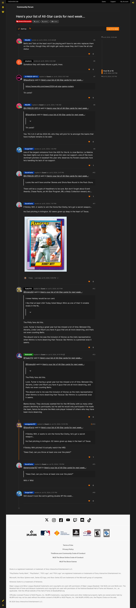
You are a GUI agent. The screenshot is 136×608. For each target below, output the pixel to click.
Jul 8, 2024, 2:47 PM (56, 172)
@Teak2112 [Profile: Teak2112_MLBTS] (28, 358)
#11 (94, 203)
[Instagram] (54, 520)
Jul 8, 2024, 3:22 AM (48, 61)
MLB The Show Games (68, 562)
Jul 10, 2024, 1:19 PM (56, 464)
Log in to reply (112, 29)
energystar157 (30, 424)
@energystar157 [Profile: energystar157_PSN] (30, 467)
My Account (124, 1)
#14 (94, 424)
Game (104, 1)
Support (113, 1)
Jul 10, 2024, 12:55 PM (60, 424)
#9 (94, 149)
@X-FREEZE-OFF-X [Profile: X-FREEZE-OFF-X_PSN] (32, 108)
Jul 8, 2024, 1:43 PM (49, 149)
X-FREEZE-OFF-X (31, 76)
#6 (94, 61)
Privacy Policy (68, 549)
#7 (94, 76)
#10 (94, 172)
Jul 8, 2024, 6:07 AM (61, 76)
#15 (94, 464)
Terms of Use (68, 545)
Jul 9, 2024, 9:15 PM (55, 354)
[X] (47, 520)
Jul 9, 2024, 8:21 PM (55, 289)
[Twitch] (75, 520)
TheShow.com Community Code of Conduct (68, 553)
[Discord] (82, 520)
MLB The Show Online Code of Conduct (68, 557)
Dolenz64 (28, 354)
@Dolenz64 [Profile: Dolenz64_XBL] (29, 292)
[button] (3, 601)
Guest (49, 76)
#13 (94, 354)
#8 (94, 105)
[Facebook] (61, 520)
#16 (94, 492)
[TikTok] (89, 520)
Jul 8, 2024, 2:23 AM (46, 40)
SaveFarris (29, 172)
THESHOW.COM (13, 1)
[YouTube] (68, 520)
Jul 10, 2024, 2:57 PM (49, 492)
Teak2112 (28, 289)
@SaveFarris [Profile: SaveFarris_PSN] (29, 80)
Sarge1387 (29, 149)
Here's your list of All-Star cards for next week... (62, 80)
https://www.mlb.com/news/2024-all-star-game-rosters (50, 86)
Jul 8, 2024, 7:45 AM (53, 105)
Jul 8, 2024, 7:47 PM (49, 203)
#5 (94, 40)
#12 (94, 289)
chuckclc (28, 61)
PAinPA (27, 40)
